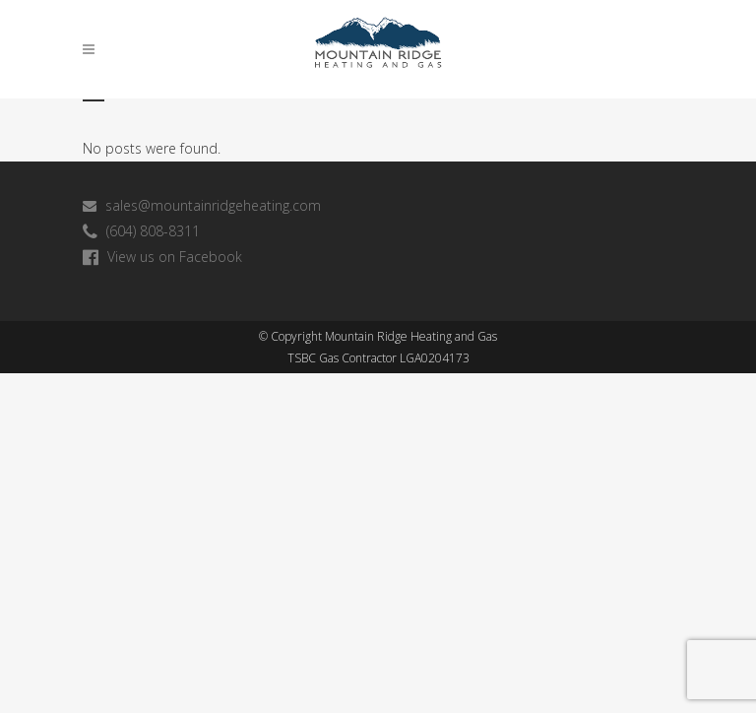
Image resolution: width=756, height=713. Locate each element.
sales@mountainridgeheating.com (202, 205)
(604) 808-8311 (141, 231)
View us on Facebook (162, 256)
